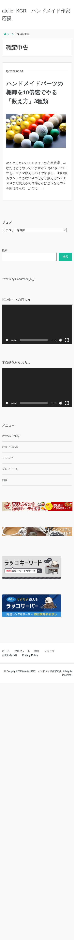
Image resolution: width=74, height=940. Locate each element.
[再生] (7, 340)
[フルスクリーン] (67, 340)
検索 (4, 250)
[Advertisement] (37, 810)
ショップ (7, 458)
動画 (4, 480)
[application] (37, 324)
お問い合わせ (10, 447)
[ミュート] (61, 340)
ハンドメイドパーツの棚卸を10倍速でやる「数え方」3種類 (34, 93)
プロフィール (10, 468)
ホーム (6, 651)
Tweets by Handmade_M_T (19, 279)
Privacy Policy (10, 436)
